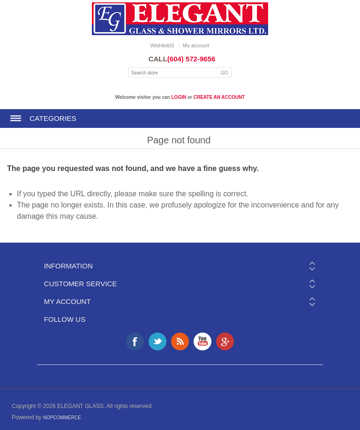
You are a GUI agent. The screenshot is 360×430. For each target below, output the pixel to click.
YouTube (202, 341)
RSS (180, 341)
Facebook (135, 341)
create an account (219, 97)
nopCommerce (62, 417)
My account (196, 45)
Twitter (157, 341)
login (179, 97)
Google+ (225, 341)
